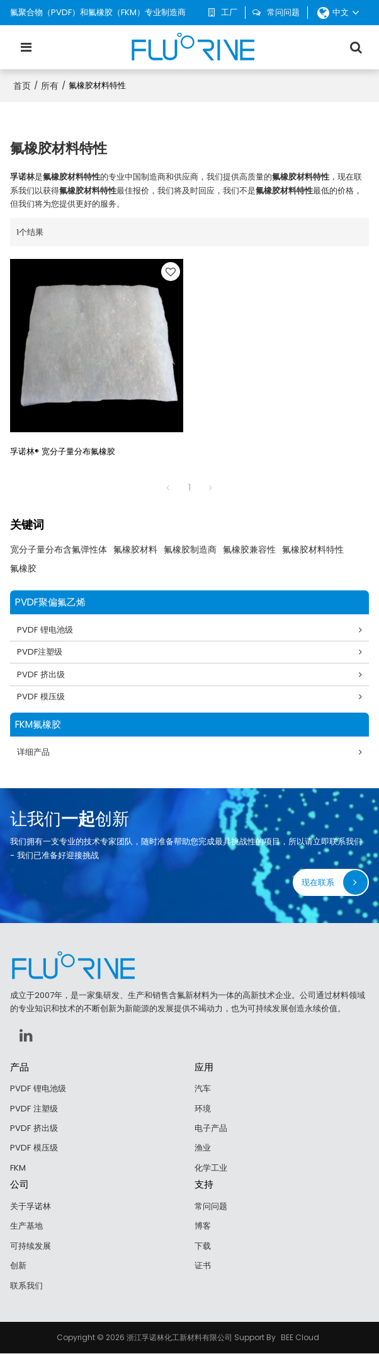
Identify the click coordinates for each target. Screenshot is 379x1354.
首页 (22, 85)
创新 (18, 1266)
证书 (203, 1266)
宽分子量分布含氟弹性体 (58, 549)
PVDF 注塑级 (34, 1109)
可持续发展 (30, 1247)
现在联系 (318, 883)
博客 (203, 1226)
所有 (50, 85)
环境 (203, 1109)
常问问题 (283, 12)
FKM (18, 1168)
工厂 (229, 12)
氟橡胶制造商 (190, 549)
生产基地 (26, 1226)
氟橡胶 (23, 568)
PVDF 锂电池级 (45, 630)
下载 (203, 1247)
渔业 (203, 1148)
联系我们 (26, 1286)
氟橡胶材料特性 (313, 549)
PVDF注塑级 (39, 652)
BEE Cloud (300, 1338)
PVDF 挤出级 (41, 674)
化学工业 (211, 1168)
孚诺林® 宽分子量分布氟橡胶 (62, 451)
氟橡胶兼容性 (249, 549)
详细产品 (33, 753)
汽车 (203, 1089)
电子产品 (211, 1129)
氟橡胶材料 (135, 549)
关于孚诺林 (30, 1207)
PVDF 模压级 (41, 697)
